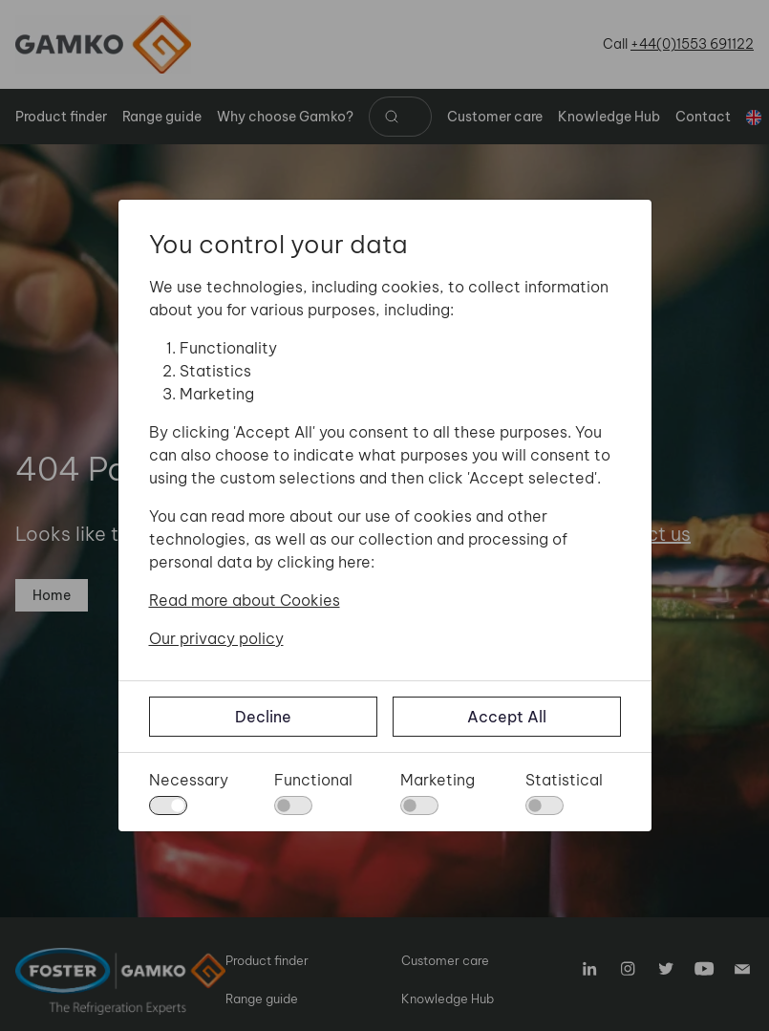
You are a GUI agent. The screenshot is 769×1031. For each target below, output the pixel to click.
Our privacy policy (216, 638)
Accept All (506, 716)
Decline (263, 716)
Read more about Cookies (244, 600)
